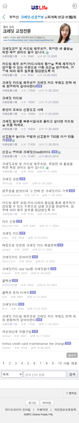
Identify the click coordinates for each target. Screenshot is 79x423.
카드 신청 (39, 223)
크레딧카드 (39, 306)
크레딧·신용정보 (32, 17)
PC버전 (47, 402)
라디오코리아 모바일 (17, 409)
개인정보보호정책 (65, 409)
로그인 (32, 402)
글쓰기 (72, 355)
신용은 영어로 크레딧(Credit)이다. (39, 154)
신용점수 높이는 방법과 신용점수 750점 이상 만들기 (39, 140)
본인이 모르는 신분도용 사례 (39, 111)
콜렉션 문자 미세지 (39, 294)
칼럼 (73, 17)
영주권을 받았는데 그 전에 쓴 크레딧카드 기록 (39, 193)
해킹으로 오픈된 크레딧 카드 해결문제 (39, 247)
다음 (66, 363)
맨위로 (71, 393)
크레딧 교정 (39, 181)
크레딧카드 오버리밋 (39, 259)
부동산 (14, 17)
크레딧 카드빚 (39, 100)
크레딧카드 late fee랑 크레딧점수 (39, 271)
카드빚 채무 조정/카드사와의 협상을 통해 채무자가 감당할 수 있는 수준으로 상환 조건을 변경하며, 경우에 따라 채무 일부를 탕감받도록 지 (39, 69)
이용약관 (42, 409)
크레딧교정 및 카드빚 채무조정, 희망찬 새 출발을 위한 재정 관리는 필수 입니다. (39, 52)
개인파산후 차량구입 (39, 333)
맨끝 (74, 363)
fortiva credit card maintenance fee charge (39, 345)
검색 (72, 374)
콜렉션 (39, 282)
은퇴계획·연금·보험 (55, 17)
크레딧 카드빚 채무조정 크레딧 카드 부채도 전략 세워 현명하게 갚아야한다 (39, 86)
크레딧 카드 (39, 235)
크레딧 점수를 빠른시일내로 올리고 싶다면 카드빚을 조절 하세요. (39, 125)
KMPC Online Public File (38, 414)
